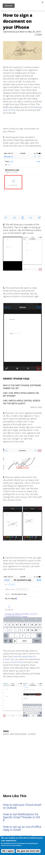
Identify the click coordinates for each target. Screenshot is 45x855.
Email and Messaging (15, 734)
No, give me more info (28, 851)
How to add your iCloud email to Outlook (22, 806)
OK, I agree (8, 851)
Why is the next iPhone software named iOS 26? (22, 387)
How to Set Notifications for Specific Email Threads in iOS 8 (21, 817)
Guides (32, 734)
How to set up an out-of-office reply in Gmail (22, 828)
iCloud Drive (16, 662)
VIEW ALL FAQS (36, 407)
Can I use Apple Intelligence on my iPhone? (21, 394)
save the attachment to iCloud (19, 658)
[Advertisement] (22, 765)
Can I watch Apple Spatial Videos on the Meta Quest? (21, 402)
